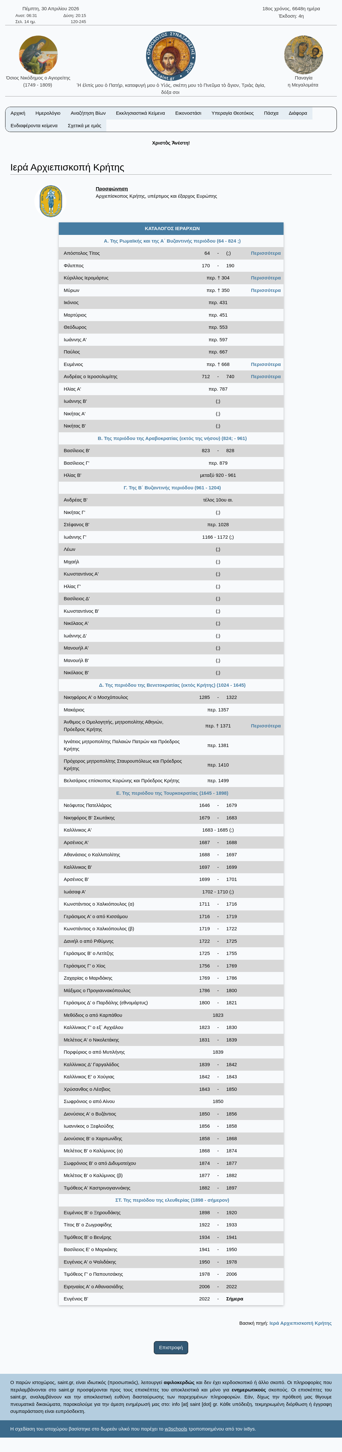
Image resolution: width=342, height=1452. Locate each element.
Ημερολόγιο (48, 113)
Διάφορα (298, 113)
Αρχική (18, 113)
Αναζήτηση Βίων (88, 113)
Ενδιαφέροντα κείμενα (34, 125)
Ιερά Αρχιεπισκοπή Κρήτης (300, 1323)
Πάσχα (271, 113)
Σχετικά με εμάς (84, 125)
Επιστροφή (171, 1347)
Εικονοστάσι (188, 113)
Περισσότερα (266, 253)
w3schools (176, 1428)
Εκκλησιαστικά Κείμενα (140, 113)
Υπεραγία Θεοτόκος (233, 113)
